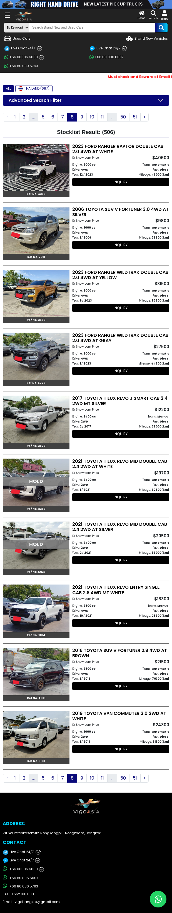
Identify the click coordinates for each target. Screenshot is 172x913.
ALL (8, 88)
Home (142, 15)
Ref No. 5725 (36, 383)
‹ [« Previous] (7, 117)
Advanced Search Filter (35, 100)
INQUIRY (121, 181)
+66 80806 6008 (24, 57)
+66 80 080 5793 (21, 66)
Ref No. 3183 (36, 761)
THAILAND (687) (33, 88)
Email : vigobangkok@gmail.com (31, 901)
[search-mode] (16, 27)
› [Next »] (144, 117)
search (153, 15)
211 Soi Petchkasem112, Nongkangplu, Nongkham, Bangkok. (52, 833)
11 (102, 117)
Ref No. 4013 (36, 698)
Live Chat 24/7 (23, 48)
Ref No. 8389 (36, 509)
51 (135, 117)
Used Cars (17, 38)
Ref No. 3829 (36, 446)
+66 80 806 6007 (106, 57)
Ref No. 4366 (36, 194)
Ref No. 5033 (36, 572)
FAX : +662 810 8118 (18, 894)
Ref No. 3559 (36, 320)
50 (123, 117)
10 (92, 117)
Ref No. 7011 (36, 257)
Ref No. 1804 (36, 635)
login (164, 15)
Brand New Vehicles (147, 38)
